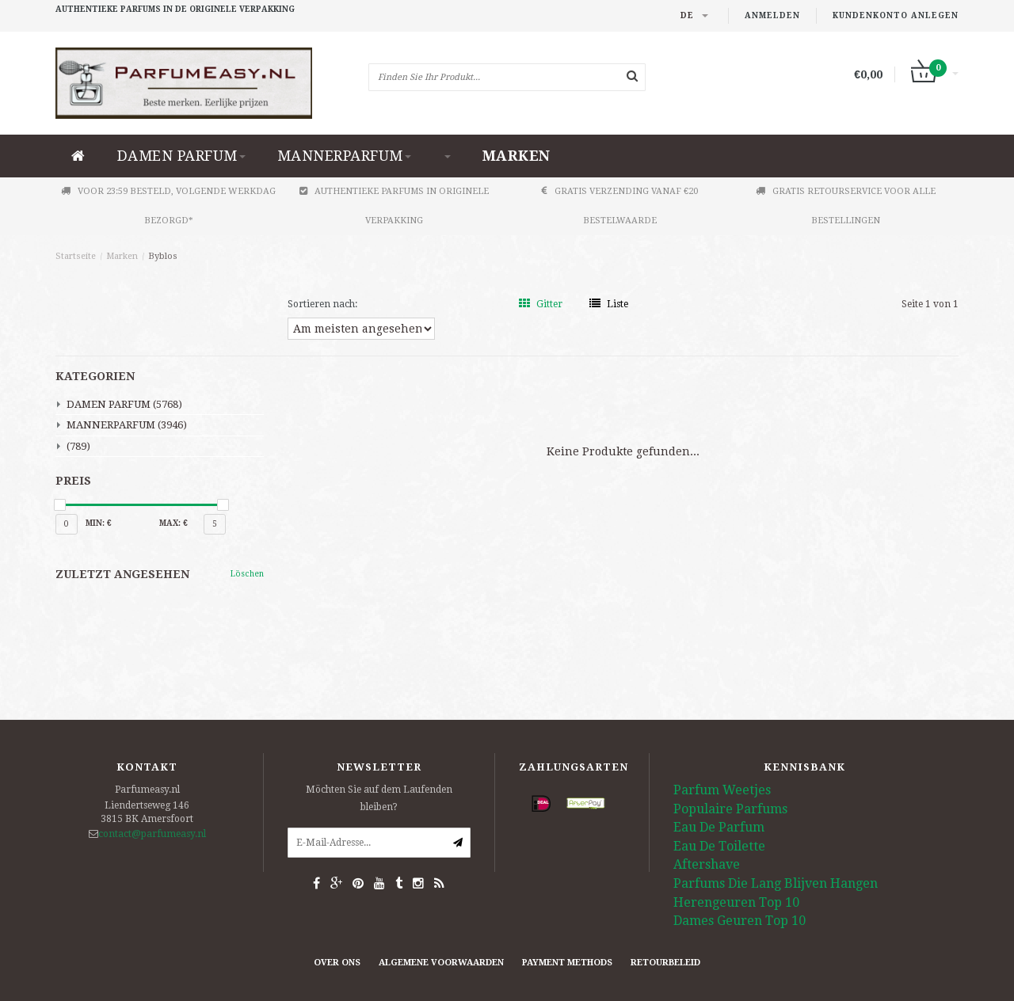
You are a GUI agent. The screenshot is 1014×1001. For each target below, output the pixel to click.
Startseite (75, 256)
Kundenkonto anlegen (896, 15)
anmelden (772, 15)
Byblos (162, 256)
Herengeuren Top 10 (736, 902)
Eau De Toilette (719, 846)
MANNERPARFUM (344, 155)
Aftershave (706, 864)
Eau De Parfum (718, 827)
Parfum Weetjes (722, 789)
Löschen (247, 573)
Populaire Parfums (730, 808)
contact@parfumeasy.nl (152, 833)
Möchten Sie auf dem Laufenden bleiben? (379, 798)
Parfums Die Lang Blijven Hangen (775, 883)
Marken (516, 155)
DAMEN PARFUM (181, 155)
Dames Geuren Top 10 (739, 920)
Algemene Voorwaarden (441, 962)
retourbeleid (665, 962)
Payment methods (567, 962)
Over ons (337, 962)
